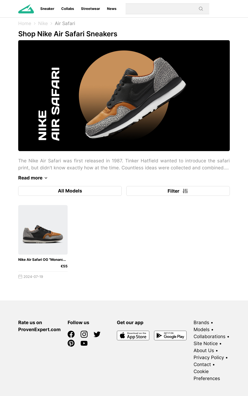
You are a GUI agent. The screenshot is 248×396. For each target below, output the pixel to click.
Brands (201, 322)
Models (202, 329)
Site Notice (206, 343)
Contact (202, 364)
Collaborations (210, 336)
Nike (43, 23)
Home (24, 23)
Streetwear (90, 9)
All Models (70, 191)
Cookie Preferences (207, 375)
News (111, 9)
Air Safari (65, 23)
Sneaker (47, 9)
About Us (204, 350)
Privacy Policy (209, 357)
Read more (33, 177)
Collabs (67, 9)
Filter (178, 190)
